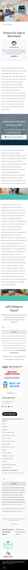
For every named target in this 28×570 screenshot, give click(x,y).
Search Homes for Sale (8, 435)
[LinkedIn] (5, 407)
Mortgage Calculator (8, 456)
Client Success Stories (8, 432)
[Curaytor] (9, 415)
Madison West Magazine (9, 464)
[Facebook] (3, 407)
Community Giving (7, 459)
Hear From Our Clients (8, 447)
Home (4, 424)
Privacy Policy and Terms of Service (13, 504)
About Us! (5, 430)
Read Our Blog (6, 444)
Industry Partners (7, 467)
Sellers (4, 450)
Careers (4, 462)
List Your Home (6, 438)
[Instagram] (11, 407)
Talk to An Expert (7, 453)
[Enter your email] (15, 327)
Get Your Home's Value (8, 441)
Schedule (4, 427)
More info (15, 563)
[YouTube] (8, 407)
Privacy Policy (14, 524)
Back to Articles (7, 24)
